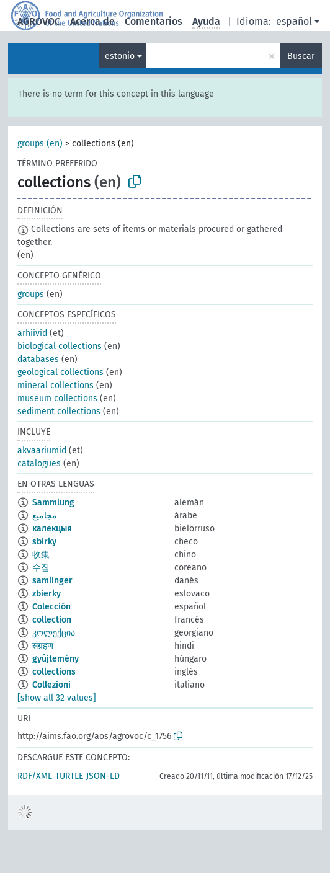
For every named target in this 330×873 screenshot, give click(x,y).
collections (54, 672)
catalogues (39, 463)
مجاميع (44, 515)
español (294, 21)
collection (51, 619)
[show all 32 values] (56, 698)
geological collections (60, 372)
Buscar (300, 56)
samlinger (52, 580)
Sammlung (53, 502)
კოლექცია (53, 632)
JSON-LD (103, 776)
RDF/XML (34, 776)
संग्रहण (42, 645)
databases (38, 359)
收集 (41, 554)
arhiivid (32, 333)
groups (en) (40, 143)
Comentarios (153, 21)
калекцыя (52, 528)
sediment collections (58, 411)
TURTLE (69, 776)
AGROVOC (38, 21)
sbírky (44, 541)
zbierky (46, 593)
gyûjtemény (55, 659)
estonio (120, 56)
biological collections (59, 346)
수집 (41, 567)
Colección (51, 606)
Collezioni (51, 685)
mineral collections (55, 385)
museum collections (57, 398)
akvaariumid (41, 450)
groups (30, 294)
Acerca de (92, 21)
